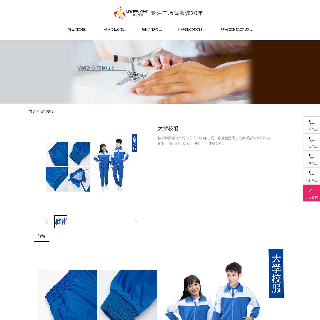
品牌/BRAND (115, 29)
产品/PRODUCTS (192, 29)
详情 (41, 236)
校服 (49, 111)
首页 (32, 111)
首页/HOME (78, 29)
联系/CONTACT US (236, 29)
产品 (41, 111)
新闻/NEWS (152, 29)
